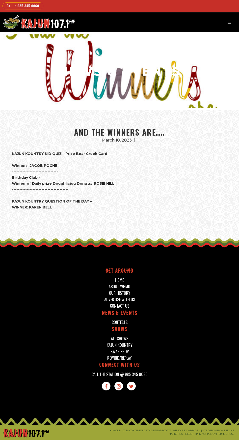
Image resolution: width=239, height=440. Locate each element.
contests (120, 322)
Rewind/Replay (119, 358)
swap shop (119, 351)
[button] (229, 22)
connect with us (119, 365)
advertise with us (119, 299)
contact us (119, 306)
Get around (119, 271)
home (119, 280)
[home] (38, 22)
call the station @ (120, 374)
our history (119, 293)
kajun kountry (120, 345)
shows (119, 329)
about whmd (119, 286)
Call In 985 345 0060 (23, 5)
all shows (119, 338)
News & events (119, 313)
